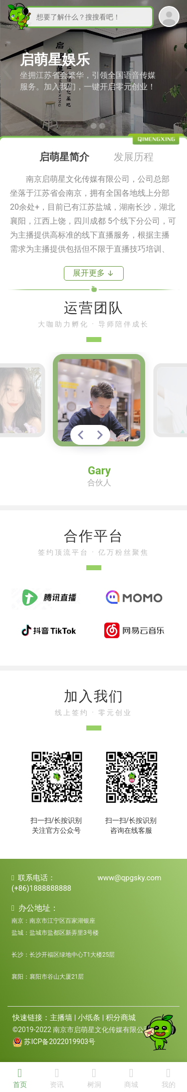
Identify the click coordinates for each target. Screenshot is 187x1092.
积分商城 (121, 1017)
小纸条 (89, 1017)
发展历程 (134, 157)
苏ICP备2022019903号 (59, 1042)
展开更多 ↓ (93, 273)
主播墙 (61, 1017)
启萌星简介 (64, 157)
